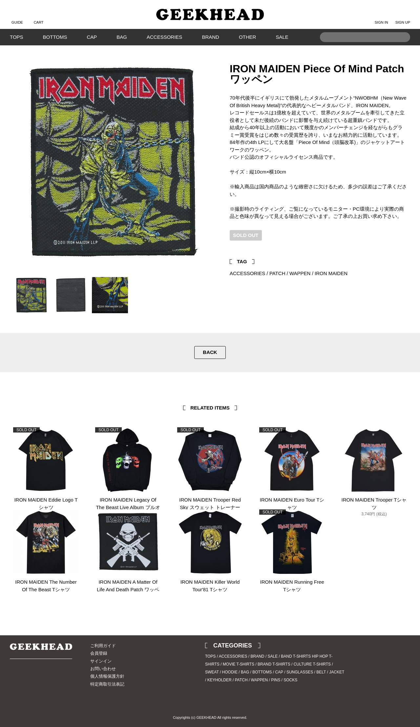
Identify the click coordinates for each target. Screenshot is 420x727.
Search (402, 47)
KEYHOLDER (219, 680)
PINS (275, 680)
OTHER (247, 37)
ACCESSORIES (164, 37)
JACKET (336, 672)
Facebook (402, 245)
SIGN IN (381, 17)
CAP (92, 37)
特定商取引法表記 (107, 684)
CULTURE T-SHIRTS (312, 664)
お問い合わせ (103, 668)
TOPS (16, 37)
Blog (38, 677)
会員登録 (98, 653)
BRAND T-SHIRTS (274, 664)
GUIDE (17, 17)
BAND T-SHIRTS (296, 656)
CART (39, 17)
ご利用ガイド (103, 645)
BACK (210, 352)
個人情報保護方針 (107, 676)
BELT (321, 672)
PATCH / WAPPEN (290, 273)
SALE (282, 37)
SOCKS (290, 680)
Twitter (392, 245)
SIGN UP (402, 17)
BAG (121, 37)
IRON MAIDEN (331, 273)
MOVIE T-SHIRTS (238, 664)
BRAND (210, 37)
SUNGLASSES (299, 672)
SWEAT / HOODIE (221, 672)
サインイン (101, 661)
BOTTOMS (55, 37)
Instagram (26, 677)
